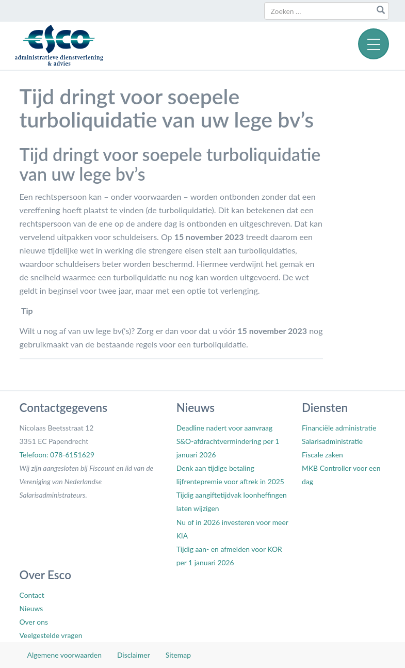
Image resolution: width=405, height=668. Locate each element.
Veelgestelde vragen (51, 635)
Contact (32, 595)
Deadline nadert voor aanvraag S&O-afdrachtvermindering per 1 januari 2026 (228, 441)
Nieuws (31, 608)
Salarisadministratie (332, 441)
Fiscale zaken (322, 454)
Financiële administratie (339, 427)
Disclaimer (133, 654)
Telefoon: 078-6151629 (57, 454)
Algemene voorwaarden (64, 654)
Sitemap (178, 654)
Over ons (34, 621)
